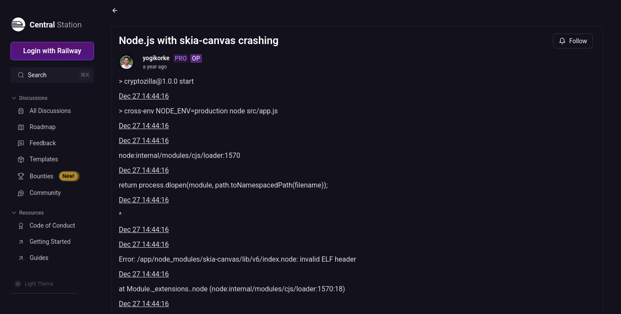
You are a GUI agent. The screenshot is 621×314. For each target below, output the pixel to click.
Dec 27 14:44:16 (144, 96)
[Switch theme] (33, 283)
